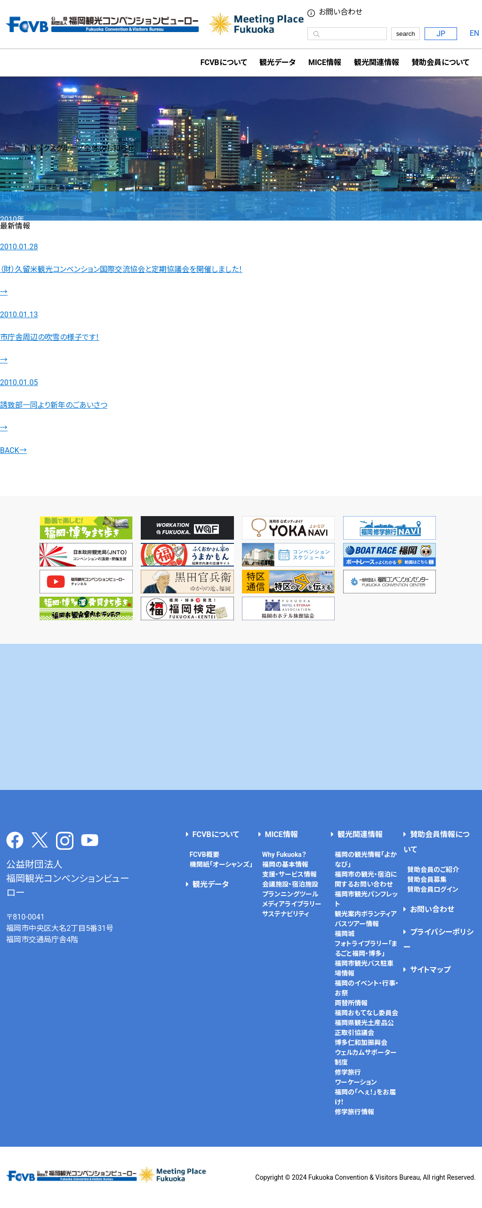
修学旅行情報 (354, 1112)
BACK (13, 450)
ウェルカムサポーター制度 (366, 1057)
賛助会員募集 (427, 879)
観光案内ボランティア (366, 914)
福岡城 (344, 933)
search (405, 33)
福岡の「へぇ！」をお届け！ (365, 1097)
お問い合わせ (432, 909)
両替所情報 (351, 1003)
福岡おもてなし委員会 (366, 1013)
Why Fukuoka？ (284, 854)
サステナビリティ (285, 914)
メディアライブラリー (291, 904)
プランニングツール (290, 894)
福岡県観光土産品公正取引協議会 (364, 1027)
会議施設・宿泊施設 (290, 884)
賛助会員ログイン (432, 889)
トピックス (16, 208)
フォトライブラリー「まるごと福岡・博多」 (366, 948)
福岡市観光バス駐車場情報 (364, 968)
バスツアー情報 (357, 924)
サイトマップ (430, 969)
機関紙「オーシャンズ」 (221, 864)
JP (440, 33)
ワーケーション (356, 1082)
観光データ (277, 62)
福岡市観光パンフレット (366, 899)
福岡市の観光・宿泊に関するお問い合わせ (366, 879)
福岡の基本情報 (285, 864)
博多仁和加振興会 (361, 1042)
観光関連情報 (360, 834)
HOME (10, 196)
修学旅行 (348, 1072)
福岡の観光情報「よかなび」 (366, 859)
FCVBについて (216, 834)
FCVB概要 (204, 854)
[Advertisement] (241, 717)
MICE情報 (324, 62)
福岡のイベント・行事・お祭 (367, 988)
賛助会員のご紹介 (433, 869)
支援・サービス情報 (289, 874)
